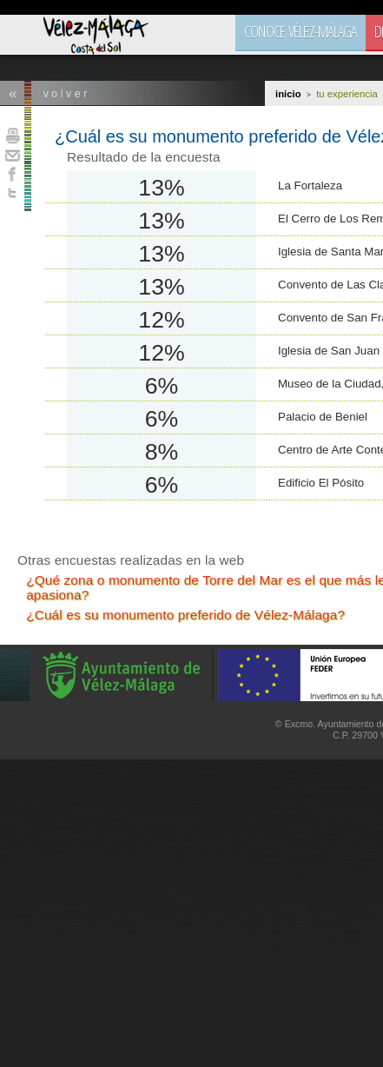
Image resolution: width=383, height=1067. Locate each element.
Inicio (288, 94)
